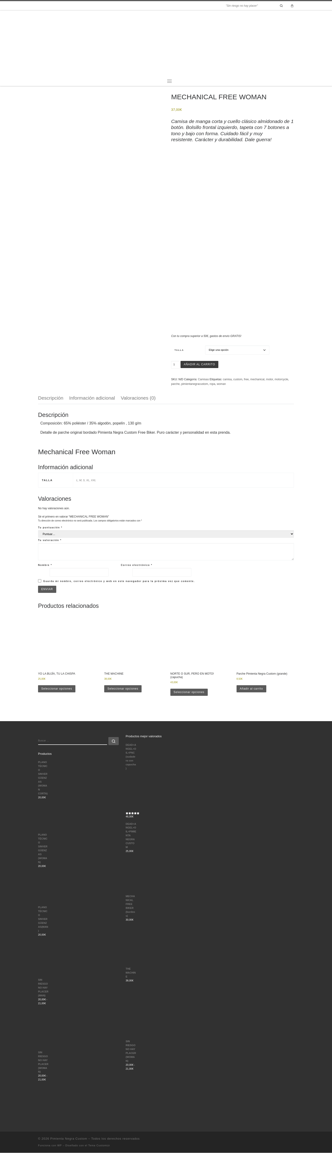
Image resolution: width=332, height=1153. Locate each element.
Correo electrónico (136, 565)
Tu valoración (50, 540)
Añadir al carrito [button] (251, 689)
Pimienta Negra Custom (68, 1139)
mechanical (257, 379)
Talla (179, 350)
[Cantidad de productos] (175, 365)
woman (221, 384)
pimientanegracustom (194, 384)
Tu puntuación (50, 527)
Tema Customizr (99, 1145)
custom (237, 379)
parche (175, 384)
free (246, 379)
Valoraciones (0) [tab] (138, 398)
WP (59, 1145)
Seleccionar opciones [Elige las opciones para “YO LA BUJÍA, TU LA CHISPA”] (57, 689)
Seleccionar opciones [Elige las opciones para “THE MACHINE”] (123, 689)
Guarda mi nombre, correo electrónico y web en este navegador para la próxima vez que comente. (119, 581)
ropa (212, 384)
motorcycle (281, 379)
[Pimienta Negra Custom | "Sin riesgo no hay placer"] (166, 43)
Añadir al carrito (200, 364)
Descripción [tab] (50, 398)
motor (269, 379)
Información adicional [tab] (92, 398)
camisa (227, 379)
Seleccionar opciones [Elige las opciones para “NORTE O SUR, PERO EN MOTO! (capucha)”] (189, 692)
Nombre (45, 565)
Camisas (203, 379)
